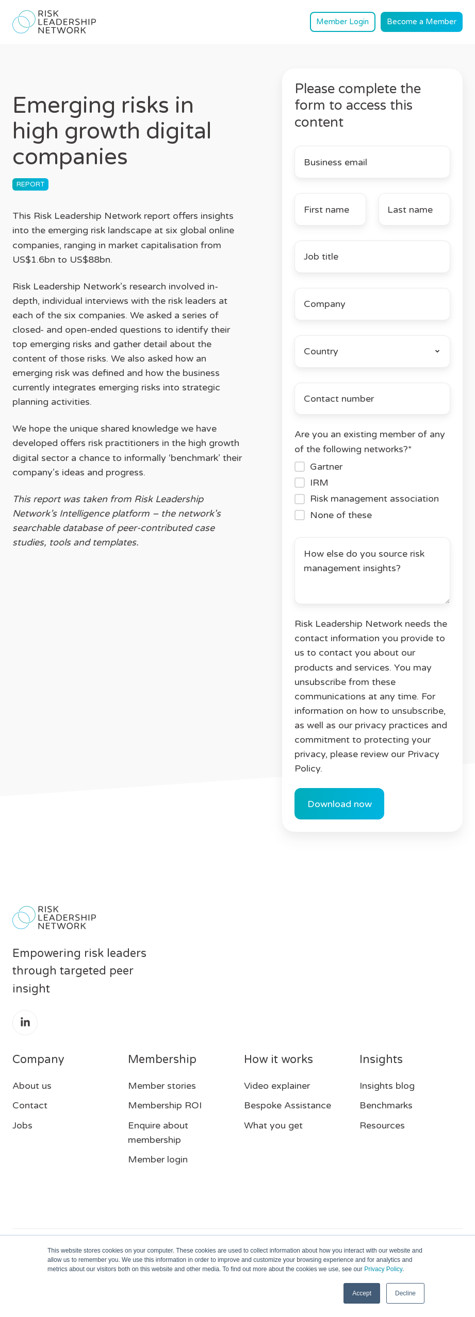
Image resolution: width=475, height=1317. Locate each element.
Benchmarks (386, 1105)
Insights (381, 1059)
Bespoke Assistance (287, 1105)
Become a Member (421, 21)
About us (32, 1085)
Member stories (162, 1085)
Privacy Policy (383, 1269)
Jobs (22, 1125)
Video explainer (277, 1085)
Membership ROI (165, 1105)
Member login (158, 1159)
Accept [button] (361, 1293)
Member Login (342, 21)
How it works (278, 1059)
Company (38, 1059)
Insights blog (387, 1085)
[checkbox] (372, 491)
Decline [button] (405, 1293)
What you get (273, 1125)
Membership (162, 1059)
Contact (29, 1105)
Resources (382, 1125)
